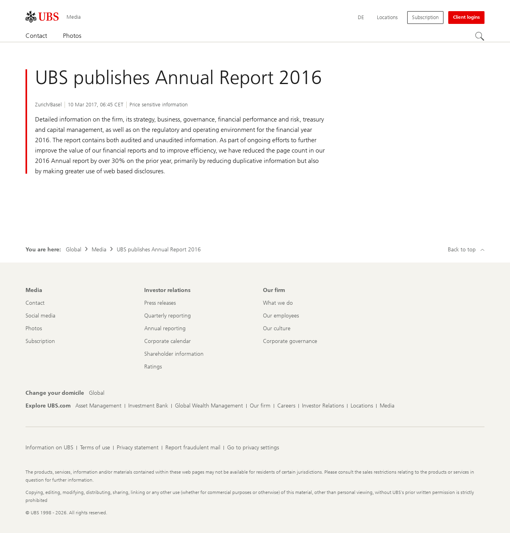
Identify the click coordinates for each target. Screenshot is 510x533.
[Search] (479, 36)
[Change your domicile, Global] (96, 393)
